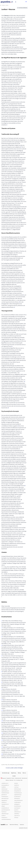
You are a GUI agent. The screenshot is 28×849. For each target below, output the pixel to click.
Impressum (22, 824)
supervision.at (17, 815)
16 (2, 754)
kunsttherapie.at (17, 796)
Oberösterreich (24, 778)
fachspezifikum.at (17, 791)
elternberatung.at (17, 789)
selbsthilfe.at (16, 813)
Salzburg (7, 780)
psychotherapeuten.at (6, 810)
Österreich (3, 778)
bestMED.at (4, 787)
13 (2, 733)
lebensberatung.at (5, 798)
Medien (3, 5)
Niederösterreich (18, 778)
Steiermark (11, 780)
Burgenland (9, 778)
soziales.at (3, 815)
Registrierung (13, 773)
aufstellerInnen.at (5, 783)
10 (2, 700)
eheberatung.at (4, 789)
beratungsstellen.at (5, 785)
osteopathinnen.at (5, 804)
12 (2, 721)
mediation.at (4, 802)
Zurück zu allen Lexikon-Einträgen (14, 768)
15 (2, 747)
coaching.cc (16, 787)
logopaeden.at (4, 800)
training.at (16, 817)
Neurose (12, 9)
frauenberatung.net (18, 792)
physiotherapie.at (17, 806)
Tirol (15, 780)
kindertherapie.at (5, 796)
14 (2, 740)
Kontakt (14, 776)
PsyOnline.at (4, 811)
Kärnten (13, 778)
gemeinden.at (4, 794)
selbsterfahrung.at (5, 813)
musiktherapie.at (17, 802)
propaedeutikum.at (5, 808)
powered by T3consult (23, 828)
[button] (26, 1)
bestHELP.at (16, 785)
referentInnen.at (17, 811)
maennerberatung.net (18, 800)
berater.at (16, 783)
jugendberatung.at (17, 794)
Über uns (24, 773)
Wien (21, 780)
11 (2, 710)
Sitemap (19, 773)
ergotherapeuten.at (5, 791)
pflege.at (3, 806)
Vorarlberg (18, 780)
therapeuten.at (4, 817)
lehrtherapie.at (17, 798)
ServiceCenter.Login (5, 773)
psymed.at (16, 810)
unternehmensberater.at (6, 819)
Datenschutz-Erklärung (14, 824)
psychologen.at (17, 808)
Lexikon (6, 5)
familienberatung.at (5, 792)
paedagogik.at (17, 804)
